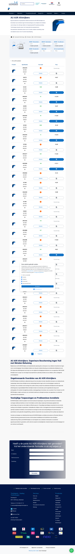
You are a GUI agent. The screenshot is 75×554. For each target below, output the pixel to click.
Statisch (57, 518)
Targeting (24, 279)
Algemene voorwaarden (37, 547)
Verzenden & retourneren (39, 504)
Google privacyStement (39, 272)
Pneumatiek (58, 511)
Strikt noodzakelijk (26, 275)
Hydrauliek (57, 502)
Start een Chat (15, 514)
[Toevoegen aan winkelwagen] (56, 92)
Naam (12, 450)
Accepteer (37, 286)
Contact (35, 498)
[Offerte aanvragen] (56, 73)
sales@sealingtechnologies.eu (21, 505)
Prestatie (24, 277)
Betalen (35, 502)
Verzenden (34, 473)
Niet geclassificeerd (27, 283)
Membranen (58, 504)
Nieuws (14, 511)
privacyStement (30, 270)
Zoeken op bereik (33, 45)
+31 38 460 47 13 (19, 503)
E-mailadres (14, 453)
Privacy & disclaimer (50, 547)
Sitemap (35, 507)
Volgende (40, 353)
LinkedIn (15, 508)
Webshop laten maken (34, 550)
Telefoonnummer (15, 457)
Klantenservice (36, 500)
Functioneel (25, 281)
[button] (52, 3)
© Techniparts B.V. (24, 547)
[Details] (40, 73)
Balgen (56, 496)
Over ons (35, 496)
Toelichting (13, 461)
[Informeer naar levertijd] (56, 83)
